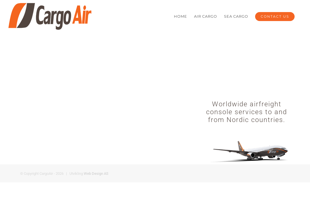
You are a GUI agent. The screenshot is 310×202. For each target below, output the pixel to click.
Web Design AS (96, 173)
